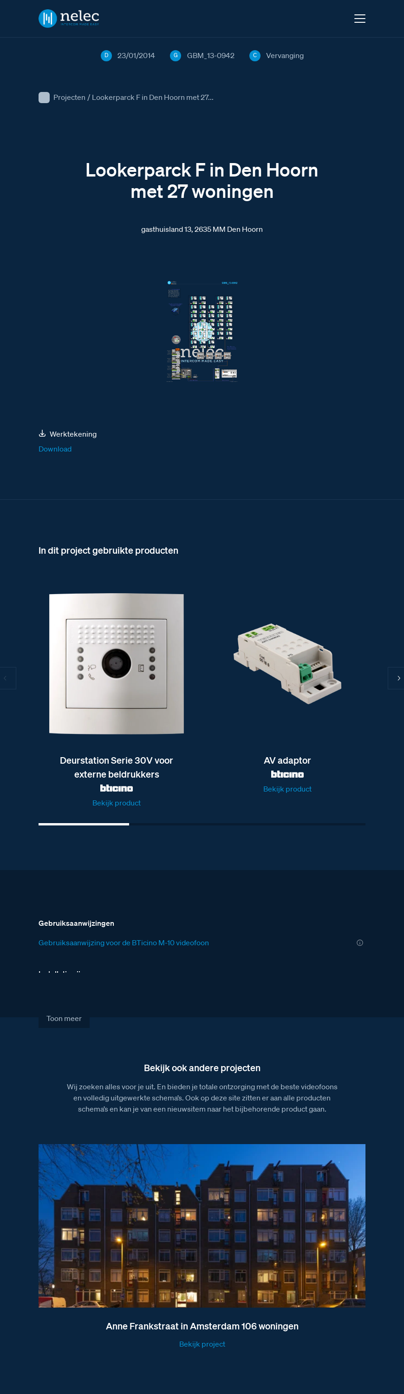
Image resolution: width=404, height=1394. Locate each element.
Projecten (69, 97)
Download (55, 448)
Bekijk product (116, 802)
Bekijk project (202, 1343)
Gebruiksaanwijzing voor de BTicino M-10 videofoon (124, 942)
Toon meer (64, 1018)
